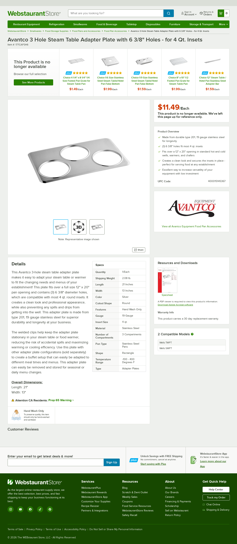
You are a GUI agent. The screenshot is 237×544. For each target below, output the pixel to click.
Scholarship (172, 506)
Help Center (216, 489)
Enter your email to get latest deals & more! (40, 456)
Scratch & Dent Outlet (135, 492)
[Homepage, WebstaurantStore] (35, 13)
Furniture (174, 24)
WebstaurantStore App (94, 497)
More (223, 24)
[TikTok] (40, 509)
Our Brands (172, 492)
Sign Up (111, 462)
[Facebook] (30, 509)
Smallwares (80, 24)
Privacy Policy (34, 529)
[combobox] (115, 13)
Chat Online (211, 504)
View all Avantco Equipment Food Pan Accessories (191, 226)
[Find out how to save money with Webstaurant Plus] (68, 73)
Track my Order (216, 497)
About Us (170, 487)
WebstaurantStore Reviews (138, 510)
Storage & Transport (201, 24)
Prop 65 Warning (59, 400)
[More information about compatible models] (192, 334)
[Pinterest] (50, 509)
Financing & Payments (178, 501)
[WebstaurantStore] (39, 482)
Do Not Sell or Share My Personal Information (115, 529)
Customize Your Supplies (95, 501)
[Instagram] (11, 509)
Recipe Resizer (90, 506)
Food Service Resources (136, 506)
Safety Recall (129, 515)
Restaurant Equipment (26, 24)
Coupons (127, 501)
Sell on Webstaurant (176, 510)
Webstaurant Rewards (94, 492)
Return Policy (173, 515)
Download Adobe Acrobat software (175, 304)
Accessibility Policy (75, 529)
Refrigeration (56, 24)
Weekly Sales (130, 497)
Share (139, 249)
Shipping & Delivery (216, 509)
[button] (60, 226)
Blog (124, 487)
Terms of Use (53, 529)
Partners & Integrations (94, 510)
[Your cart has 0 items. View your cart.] (223, 13)
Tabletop (131, 24)
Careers (169, 497)
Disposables (153, 24)
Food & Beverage (106, 24)
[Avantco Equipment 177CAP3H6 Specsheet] (167, 282)
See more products (33, 82)
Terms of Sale (15, 529)
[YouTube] (20, 509)
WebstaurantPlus (91, 487)
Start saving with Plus (153, 463)
